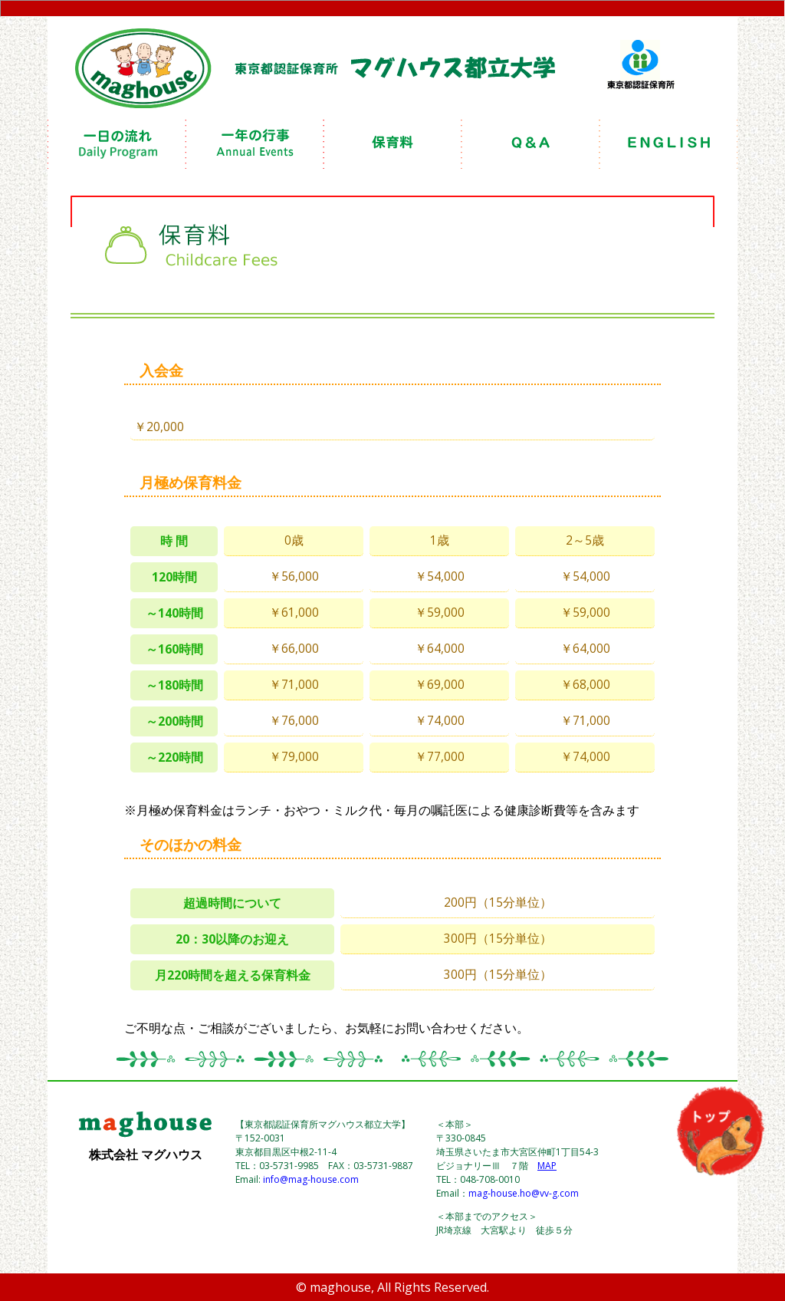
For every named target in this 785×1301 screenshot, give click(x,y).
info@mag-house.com (311, 1179)
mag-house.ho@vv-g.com (523, 1193)
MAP (547, 1165)
